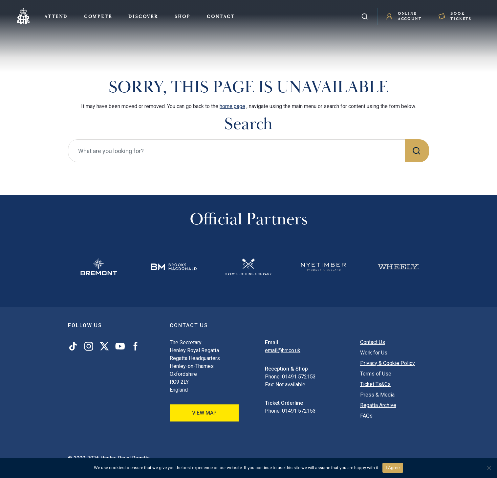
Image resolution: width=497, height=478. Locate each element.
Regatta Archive (378, 405)
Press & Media (377, 395)
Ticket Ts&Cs (375, 384)
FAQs (366, 416)
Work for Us (373, 353)
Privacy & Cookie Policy (387, 363)
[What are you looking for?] (236, 150)
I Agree (393, 467)
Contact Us (372, 342)
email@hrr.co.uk (282, 350)
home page (232, 106)
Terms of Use (375, 374)
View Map (204, 413)
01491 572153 (299, 377)
